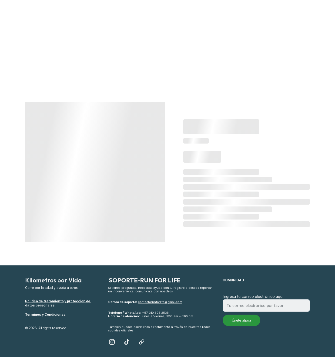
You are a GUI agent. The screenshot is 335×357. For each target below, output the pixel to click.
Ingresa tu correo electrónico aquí (253, 299)
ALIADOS (220, 45)
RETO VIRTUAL (150, 45)
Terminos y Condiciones (45, 314)
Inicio (112, 45)
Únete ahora (241, 323)
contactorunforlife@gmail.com (160, 306)
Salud (189, 45)
